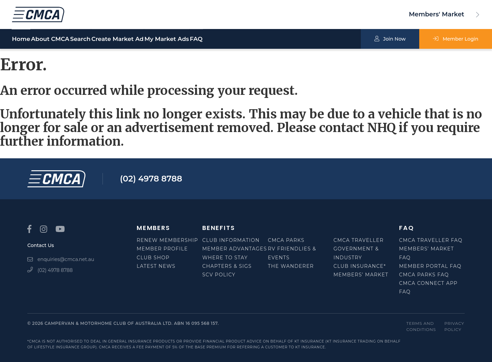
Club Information (231, 240)
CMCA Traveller (358, 240)
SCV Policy (218, 275)
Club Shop (153, 258)
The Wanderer (291, 266)
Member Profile (162, 249)
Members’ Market (360, 275)
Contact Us (40, 245)
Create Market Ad (166, 39)
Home (21, 39)
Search (112, 39)
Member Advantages (234, 249)
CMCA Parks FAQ (424, 275)
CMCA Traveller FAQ (431, 240)
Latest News (156, 266)
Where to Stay (225, 258)
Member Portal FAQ (430, 266)
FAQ (277, 39)
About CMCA (66, 39)
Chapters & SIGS (227, 266)
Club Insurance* (359, 266)
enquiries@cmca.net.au (60, 259)
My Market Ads (231, 39)
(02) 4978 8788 (151, 179)
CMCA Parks (286, 240)
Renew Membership (167, 240)
